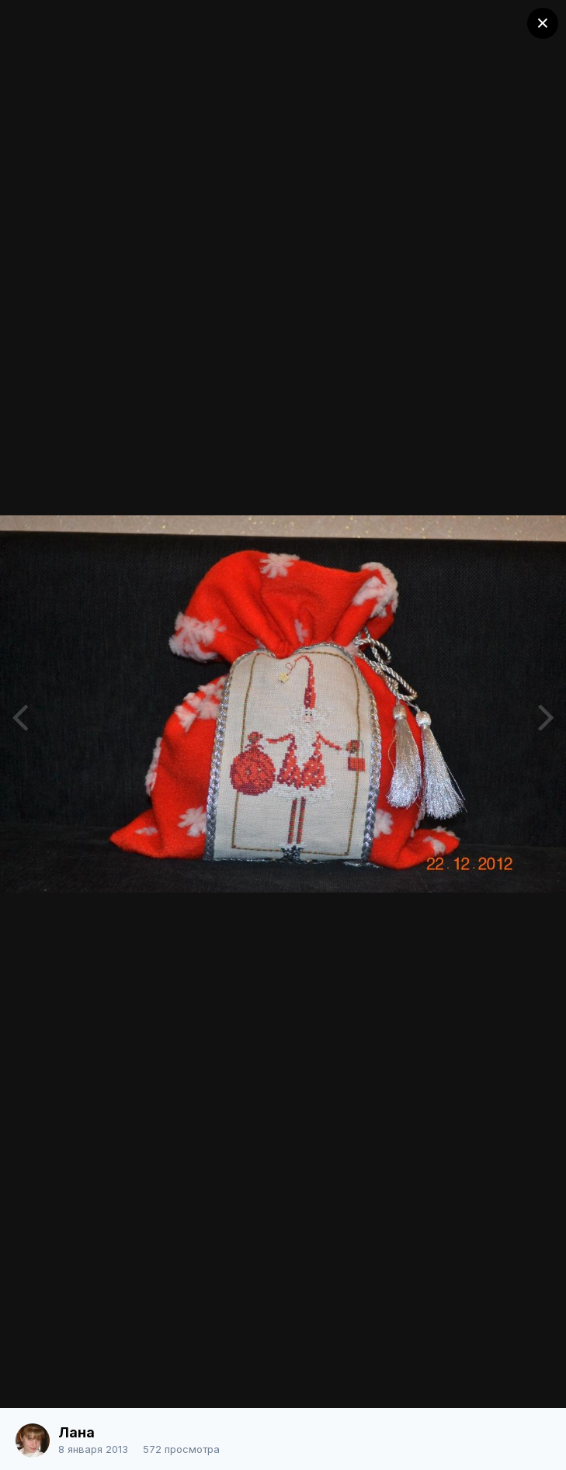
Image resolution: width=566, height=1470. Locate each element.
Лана (76, 1432)
